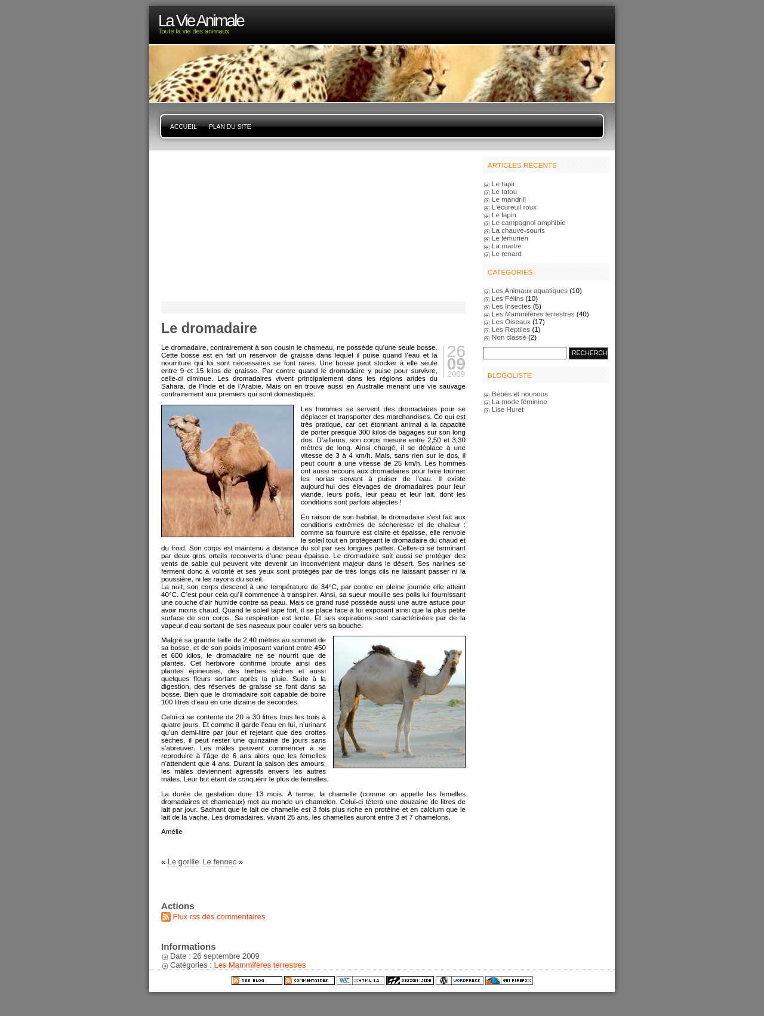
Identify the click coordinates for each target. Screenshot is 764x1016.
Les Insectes (511, 306)
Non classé (509, 337)
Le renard (507, 253)
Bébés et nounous (520, 394)
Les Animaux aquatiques (530, 290)
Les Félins (507, 298)
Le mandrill (509, 199)
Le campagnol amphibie (529, 222)
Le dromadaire (209, 328)
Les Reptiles (511, 329)
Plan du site (230, 127)
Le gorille (183, 861)
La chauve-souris (518, 230)
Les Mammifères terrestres (260, 964)
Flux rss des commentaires (219, 916)
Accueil (183, 127)
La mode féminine (519, 401)
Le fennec (219, 861)
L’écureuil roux (514, 207)
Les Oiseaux (511, 321)
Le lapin (504, 214)
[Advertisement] (235, 225)
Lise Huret (507, 409)
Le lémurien (510, 238)
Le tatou (504, 191)
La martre (507, 246)
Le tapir (503, 183)
